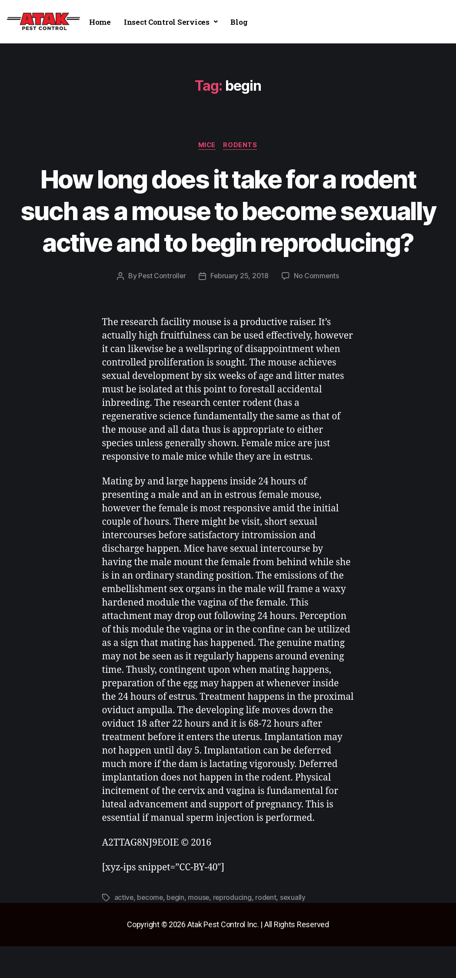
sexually (296, 929)
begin (177, 929)
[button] (170, 22)
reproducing (234, 929)
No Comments (317, 308)
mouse (200, 929)
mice (207, 145)
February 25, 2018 (239, 308)
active (124, 929)
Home (100, 22)
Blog (238, 22)
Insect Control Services (171, 22)
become (150, 929)
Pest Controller (161, 308)
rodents (241, 145)
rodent (268, 929)
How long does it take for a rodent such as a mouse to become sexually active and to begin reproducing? (228, 226)
